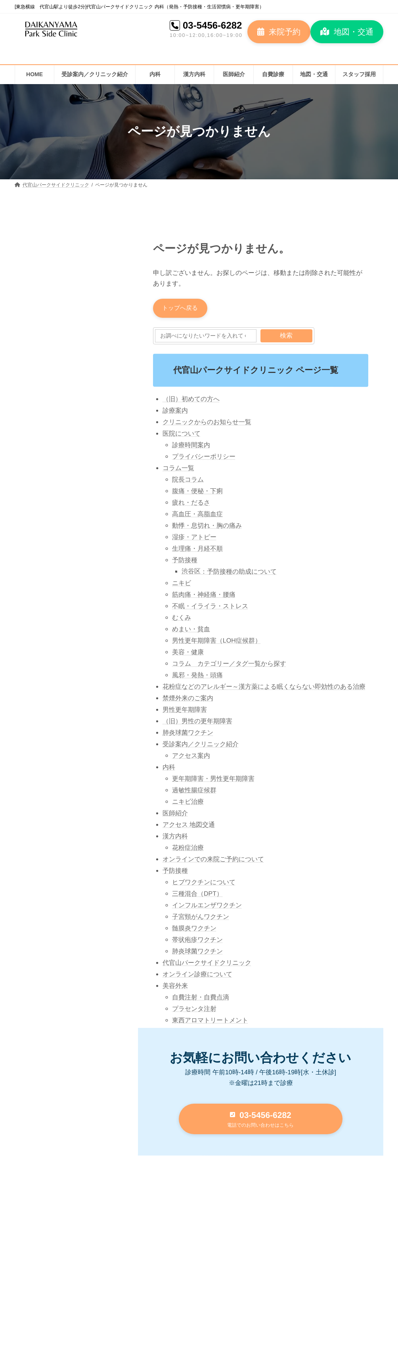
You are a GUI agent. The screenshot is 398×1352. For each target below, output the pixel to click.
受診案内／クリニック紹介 (201, 745)
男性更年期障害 (185, 710)
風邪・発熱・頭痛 (197, 676)
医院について (182, 434)
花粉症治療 (188, 848)
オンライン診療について (197, 975)
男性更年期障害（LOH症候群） (216, 641)
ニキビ (181, 584)
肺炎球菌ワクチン (188, 733)
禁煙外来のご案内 (188, 699)
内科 (169, 768)
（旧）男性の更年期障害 (197, 722)
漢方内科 (175, 837)
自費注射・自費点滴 (200, 998)
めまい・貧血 (191, 630)
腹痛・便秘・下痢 (197, 492)
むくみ (181, 618)
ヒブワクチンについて (203, 883)
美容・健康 (188, 653)
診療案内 (175, 411)
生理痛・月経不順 (197, 549)
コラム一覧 (178, 469)
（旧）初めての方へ (191, 400)
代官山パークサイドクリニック (207, 963)
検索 (286, 336)
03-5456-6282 (212, 25)
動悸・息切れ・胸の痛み (207, 526)
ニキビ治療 (188, 802)
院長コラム (188, 480)
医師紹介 (175, 814)
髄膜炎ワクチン (194, 929)
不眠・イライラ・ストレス (210, 607)
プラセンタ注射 (194, 1009)
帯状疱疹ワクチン (197, 940)
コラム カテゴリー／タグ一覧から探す (229, 664)
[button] (278, 31)
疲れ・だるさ (191, 503)
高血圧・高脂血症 (197, 515)
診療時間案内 (191, 446)
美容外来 (175, 986)
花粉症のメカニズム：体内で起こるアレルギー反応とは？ (89, 364)
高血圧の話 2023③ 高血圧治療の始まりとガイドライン (92, 454)
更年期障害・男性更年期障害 (213, 779)
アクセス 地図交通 (189, 825)
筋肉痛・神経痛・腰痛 (203, 595)
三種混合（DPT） (197, 894)
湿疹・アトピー (194, 538)
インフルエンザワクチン (207, 906)
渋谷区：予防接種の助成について (229, 572)
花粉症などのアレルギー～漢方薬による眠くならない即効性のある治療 (264, 687)
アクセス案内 (191, 756)
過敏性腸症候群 (194, 791)
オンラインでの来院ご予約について (213, 860)
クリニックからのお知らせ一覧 (207, 423)
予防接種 (184, 561)
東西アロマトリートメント (210, 1021)
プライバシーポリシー (203, 457)
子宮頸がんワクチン (200, 917)
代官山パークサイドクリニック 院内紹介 (89, 588)
